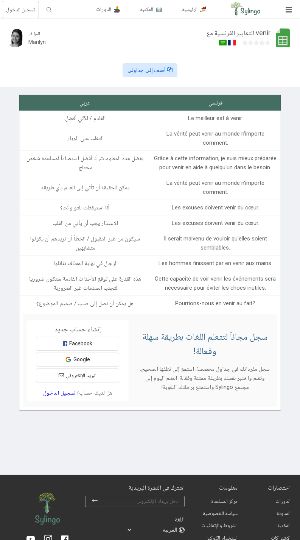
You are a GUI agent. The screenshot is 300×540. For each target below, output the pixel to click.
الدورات (283, 501)
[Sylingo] (245, 9)
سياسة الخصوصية (220, 513)
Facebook (77, 343)
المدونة (284, 513)
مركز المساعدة (224, 501)
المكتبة (284, 525)
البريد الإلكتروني (77, 375)
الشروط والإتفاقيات (219, 525)
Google (77, 359)
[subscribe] (94, 501)
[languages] (153, 529)
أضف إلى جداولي (150, 70)
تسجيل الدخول (20, 9)
